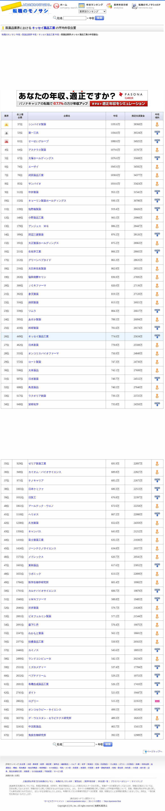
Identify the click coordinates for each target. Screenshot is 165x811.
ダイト (32, 692)
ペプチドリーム (37, 675)
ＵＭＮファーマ (37, 599)
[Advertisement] (59, 63)
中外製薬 (33, 192)
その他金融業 (37, 771)
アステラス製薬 (37, 149)
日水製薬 (33, 379)
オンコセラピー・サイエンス (44, 709)
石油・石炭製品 (101, 764)
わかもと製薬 (36, 633)
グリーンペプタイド (39, 260)
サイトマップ (137, 781)
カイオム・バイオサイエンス (44, 472)
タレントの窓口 (94, 801)
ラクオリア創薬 (37, 395)
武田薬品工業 (36, 175)
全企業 (22, 764)
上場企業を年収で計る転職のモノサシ (38, 781)
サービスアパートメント (54, 801)
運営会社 (78, 781)
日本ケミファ (36, 489)
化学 (83, 764)
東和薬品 (33, 565)
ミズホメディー (37, 667)
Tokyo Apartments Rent (112, 801)
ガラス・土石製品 (126, 764)
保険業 (26, 771)
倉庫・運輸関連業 (103, 768)
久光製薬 (33, 523)
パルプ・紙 (75, 764)
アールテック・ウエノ (41, 506)
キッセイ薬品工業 (43, 27)
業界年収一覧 (91, 6)
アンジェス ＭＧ (38, 226)
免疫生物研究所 (37, 735)
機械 (15, 768)
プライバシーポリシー (120, 781)
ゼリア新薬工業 (37, 463)
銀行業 (143, 768)
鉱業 (42, 764)
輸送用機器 (32, 768)
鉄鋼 (137, 764)
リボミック (34, 574)
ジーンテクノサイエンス (42, 548)
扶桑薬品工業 (36, 641)
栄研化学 (33, 404)
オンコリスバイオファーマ (43, 353)
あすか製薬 (34, 319)
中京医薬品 (34, 726)
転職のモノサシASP (147, 6)
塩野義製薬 (34, 209)
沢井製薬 (33, 607)
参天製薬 (33, 294)
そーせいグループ (38, 141)
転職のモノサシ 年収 (11, 34)
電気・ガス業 (65, 768)
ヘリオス (33, 514)
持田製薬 (33, 302)
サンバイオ (34, 183)
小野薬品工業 (36, 217)
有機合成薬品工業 (38, 684)
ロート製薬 (34, 362)
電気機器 (22, 768)
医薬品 (90, 764)
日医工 (32, 497)
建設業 (49, 764)
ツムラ (32, 311)
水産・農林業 (32, 764)
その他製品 (53, 768)
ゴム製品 (113, 764)
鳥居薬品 (33, 387)
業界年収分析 (118, 6)
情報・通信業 (117, 768)
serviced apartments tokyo (76, 801)
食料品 (56, 764)
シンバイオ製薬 (37, 124)
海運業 (83, 768)
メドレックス (36, 557)
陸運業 (75, 768)
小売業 (135, 768)
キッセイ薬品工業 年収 (49, 34)
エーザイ (33, 166)
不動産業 (48, 771)
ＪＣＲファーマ (37, 285)
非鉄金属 (145, 764)
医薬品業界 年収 (29, 34)
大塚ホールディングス (41, 158)
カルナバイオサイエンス (42, 590)
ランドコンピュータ (39, 658)
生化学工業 (34, 251)
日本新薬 (33, 345)
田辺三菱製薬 (36, 234)
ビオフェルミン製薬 (39, 616)
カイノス (33, 650)
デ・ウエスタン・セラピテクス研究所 (49, 718)
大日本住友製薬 (37, 268)
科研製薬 (33, 328)
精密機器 (43, 768)
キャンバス (34, 531)
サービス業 (58, 771)
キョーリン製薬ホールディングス (47, 200)
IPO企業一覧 (103, 781)
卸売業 (128, 768)
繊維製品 (64, 764)
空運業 (90, 768)
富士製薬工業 (36, 540)
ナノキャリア (36, 480)
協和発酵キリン (37, 277)
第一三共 (33, 132)
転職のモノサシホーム (66, 6)
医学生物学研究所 (38, 582)
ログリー (33, 701)
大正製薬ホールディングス (43, 243)
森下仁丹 (33, 624)
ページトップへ (152, 751)
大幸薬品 (33, 370)
